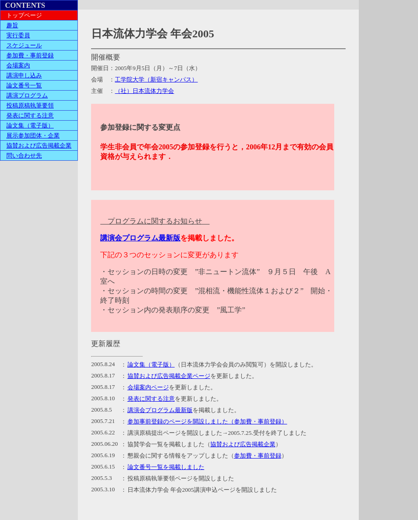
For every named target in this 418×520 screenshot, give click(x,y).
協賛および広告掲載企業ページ (168, 375)
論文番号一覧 (24, 85)
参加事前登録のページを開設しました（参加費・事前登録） (207, 421)
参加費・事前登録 (30, 55)
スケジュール (24, 45)
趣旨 (12, 25)
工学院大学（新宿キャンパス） (156, 79)
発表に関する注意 (30, 115)
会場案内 (18, 65)
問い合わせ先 (24, 155)
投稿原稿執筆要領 (30, 105)
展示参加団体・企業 (33, 135)
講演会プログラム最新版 (140, 238)
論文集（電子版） (30, 125)
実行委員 (18, 35)
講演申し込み (24, 75)
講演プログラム (27, 95)
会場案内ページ (148, 387)
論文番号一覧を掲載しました (165, 467)
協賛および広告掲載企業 (38, 145)
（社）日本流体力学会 (144, 90)
